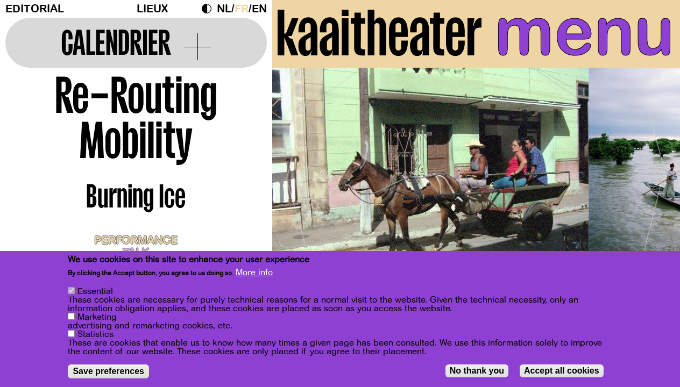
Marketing (97, 317)
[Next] (653, 174)
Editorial (34, 9)
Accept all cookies (561, 370)
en (259, 9)
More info (254, 272)
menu (584, 32)
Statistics (95, 334)
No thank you (477, 370)
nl (224, 9)
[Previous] (299, 174)
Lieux (152, 9)
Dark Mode (209, 8)
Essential (95, 291)
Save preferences (108, 371)
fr (242, 9)
